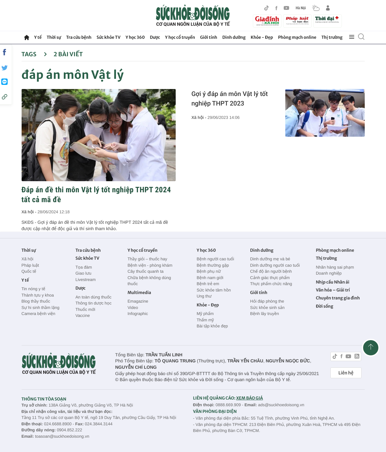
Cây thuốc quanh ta (145, 271)
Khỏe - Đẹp (262, 37)
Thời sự (54, 37)
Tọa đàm (83, 267)
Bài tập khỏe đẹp (212, 326)
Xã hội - (29, 211)
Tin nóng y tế (33, 288)
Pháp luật (30, 265)
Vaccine (82, 315)
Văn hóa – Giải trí (333, 290)
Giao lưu (83, 273)
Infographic (137, 313)
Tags (34, 54)
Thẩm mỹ (205, 320)
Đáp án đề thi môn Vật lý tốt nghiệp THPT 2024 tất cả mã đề (96, 194)
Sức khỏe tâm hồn (214, 290)
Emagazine (137, 301)
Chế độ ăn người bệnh (271, 271)
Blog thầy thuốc (36, 301)
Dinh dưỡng (234, 37)
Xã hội (28, 259)
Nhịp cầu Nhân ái (332, 282)
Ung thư (204, 296)
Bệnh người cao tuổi (215, 259)
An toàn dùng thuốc (93, 297)
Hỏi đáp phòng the (267, 301)
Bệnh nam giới (210, 277)
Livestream (85, 279)
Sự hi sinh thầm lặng (40, 307)
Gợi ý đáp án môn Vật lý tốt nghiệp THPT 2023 (230, 98)
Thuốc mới (85, 309)
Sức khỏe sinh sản (267, 307)
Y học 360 (135, 37)
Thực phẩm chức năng (271, 283)
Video (132, 307)
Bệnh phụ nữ (209, 271)
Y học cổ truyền (180, 37)
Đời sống (324, 306)
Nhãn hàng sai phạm (335, 267)
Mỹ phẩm (205, 313)
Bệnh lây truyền (264, 313)
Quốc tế (29, 271)
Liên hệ (345, 373)
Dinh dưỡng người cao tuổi (275, 265)
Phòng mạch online (297, 37)
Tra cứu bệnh (78, 37)
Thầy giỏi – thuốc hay (147, 259)
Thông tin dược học (93, 303)
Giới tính (208, 37)
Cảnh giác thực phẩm (270, 277)
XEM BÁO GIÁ (249, 398)
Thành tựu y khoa (38, 295)
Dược (155, 37)
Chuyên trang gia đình (338, 298)
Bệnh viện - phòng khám (149, 265)
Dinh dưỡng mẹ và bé (270, 259)
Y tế (38, 37)
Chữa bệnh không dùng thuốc (149, 280)
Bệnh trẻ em (208, 283)
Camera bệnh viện (38, 313)
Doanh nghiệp (329, 273)
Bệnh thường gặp (213, 265)
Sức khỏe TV (108, 37)
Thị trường (332, 37)
